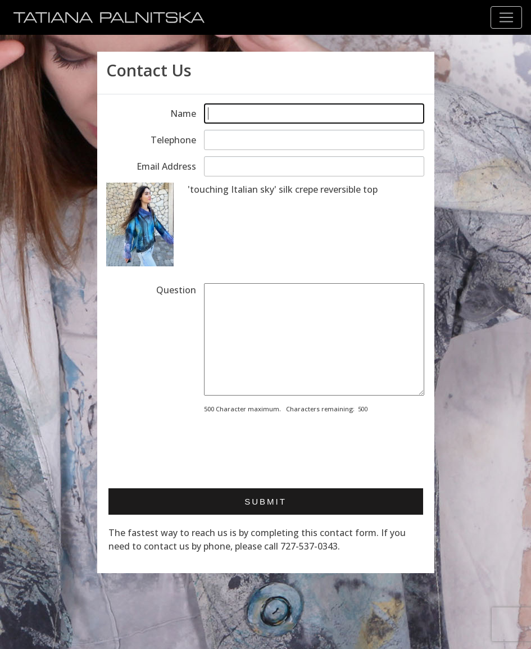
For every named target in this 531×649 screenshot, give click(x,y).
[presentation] (289, 447)
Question (176, 290)
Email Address (166, 166)
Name (183, 113)
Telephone (173, 140)
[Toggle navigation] (506, 17)
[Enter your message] (314, 339)
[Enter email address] (314, 166)
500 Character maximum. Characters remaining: (279, 409)
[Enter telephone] (314, 140)
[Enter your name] (314, 113)
